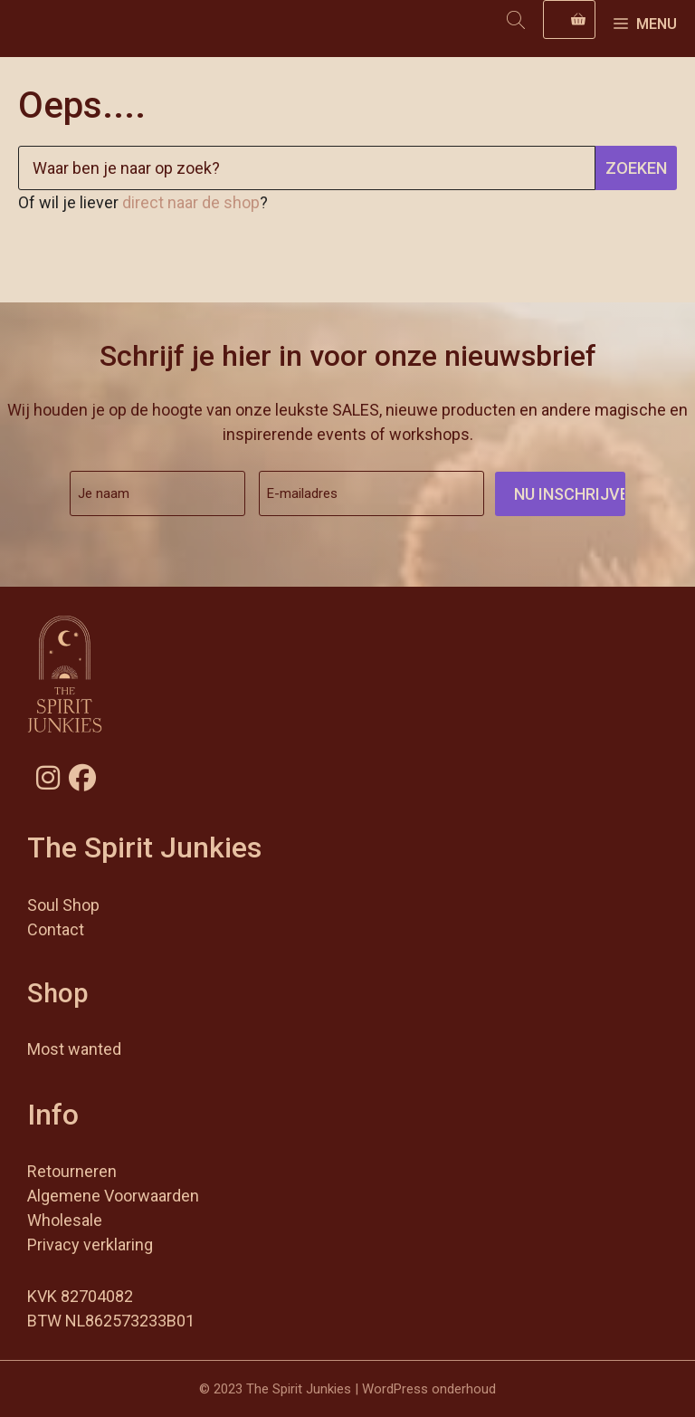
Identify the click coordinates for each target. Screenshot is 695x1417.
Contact (55, 929)
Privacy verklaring (90, 1244)
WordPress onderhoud (429, 1389)
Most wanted (74, 1048)
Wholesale (64, 1220)
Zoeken (636, 167)
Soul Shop (63, 904)
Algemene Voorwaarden (113, 1195)
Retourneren (72, 1171)
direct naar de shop (191, 202)
